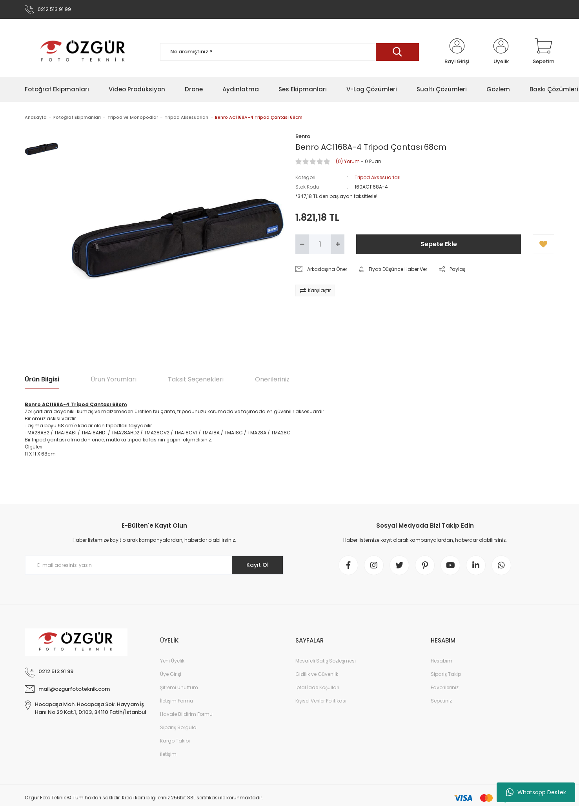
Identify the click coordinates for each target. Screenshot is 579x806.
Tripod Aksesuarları (378, 177)
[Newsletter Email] (154, 565)
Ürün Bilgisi (42, 379)
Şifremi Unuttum (179, 687)
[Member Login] (456, 51)
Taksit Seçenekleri (196, 379)
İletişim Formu (176, 700)
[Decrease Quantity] (302, 244)
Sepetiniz (441, 700)
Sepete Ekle (439, 244)
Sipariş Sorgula (178, 727)
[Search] (289, 52)
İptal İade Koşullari (317, 687)
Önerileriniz (272, 379)
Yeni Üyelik (172, 660)
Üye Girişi (170, 674)
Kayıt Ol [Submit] (257, 565)
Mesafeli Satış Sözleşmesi (325, 660)
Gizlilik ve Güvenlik (316, 674)
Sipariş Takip (446, 674)
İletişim (168, 754)
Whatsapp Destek (536, 792)
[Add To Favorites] (543, 244)
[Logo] (83, 51)
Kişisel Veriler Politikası (320, 700)
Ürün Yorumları (114, 379)
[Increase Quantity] (337, 244)
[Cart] (543, 51)
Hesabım (441, 660)
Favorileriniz (445, 687)
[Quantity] (320, 244)
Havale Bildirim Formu (186, 714)
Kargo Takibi (175, 740)
